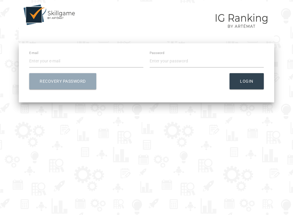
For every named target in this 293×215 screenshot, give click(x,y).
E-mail (33, 53)
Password (157, 53)
